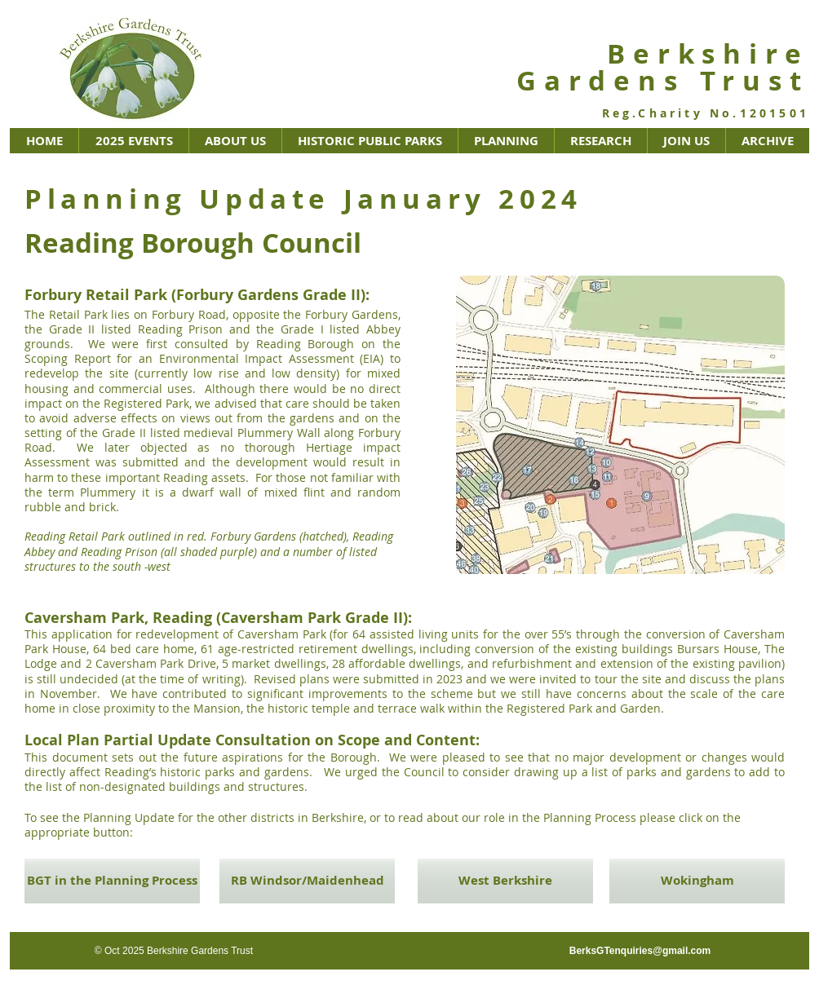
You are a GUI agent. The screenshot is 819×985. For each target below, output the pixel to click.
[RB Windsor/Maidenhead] (307, 881)
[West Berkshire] (505, 881)
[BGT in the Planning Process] (112, 881)
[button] (133, 140)
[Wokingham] (697, 881)
